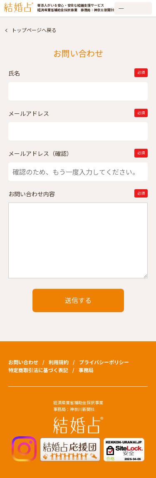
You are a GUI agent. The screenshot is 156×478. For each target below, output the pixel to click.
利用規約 (59, 361)
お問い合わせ (23, 361)
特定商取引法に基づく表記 (38, 369)
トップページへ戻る (34, 29)
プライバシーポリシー (104, 361)
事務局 (86, 369)
